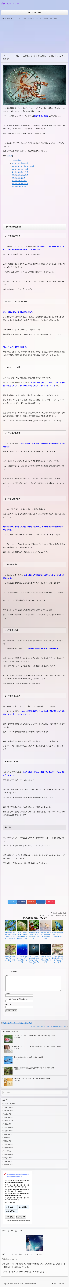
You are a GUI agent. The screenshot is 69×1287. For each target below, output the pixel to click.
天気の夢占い (8, 1124)
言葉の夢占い (8, 1161)
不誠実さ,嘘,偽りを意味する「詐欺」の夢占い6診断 (17, 1023)
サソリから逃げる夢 (20, 175)
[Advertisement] (34, 36)
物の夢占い (7, 1137)
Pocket (50, 901)
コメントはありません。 (49, 915)
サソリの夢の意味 (14, 160)
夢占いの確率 (8, 1121)
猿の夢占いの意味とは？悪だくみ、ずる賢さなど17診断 (10, 959)
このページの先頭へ (58, 1284)
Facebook (21, 901)
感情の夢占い (8, 1131)
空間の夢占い (8, 1144)
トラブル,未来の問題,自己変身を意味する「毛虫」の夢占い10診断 (57, 959)
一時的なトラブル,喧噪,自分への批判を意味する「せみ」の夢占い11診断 (10, 936)
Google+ (31, 901)
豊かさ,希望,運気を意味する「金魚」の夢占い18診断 (34, 935)
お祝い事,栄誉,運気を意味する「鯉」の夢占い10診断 (46, 959)
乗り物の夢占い (9, 1110)
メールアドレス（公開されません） (16, 999)
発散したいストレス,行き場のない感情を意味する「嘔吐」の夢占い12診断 (37, 1046)
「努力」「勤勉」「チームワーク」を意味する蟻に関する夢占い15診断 (22, 935)
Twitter (12, 901)
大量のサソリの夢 (19, 187)
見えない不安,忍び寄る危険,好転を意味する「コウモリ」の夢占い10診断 (34, 960)
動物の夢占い (11, 18)
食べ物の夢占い (9, 1164)
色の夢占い (7, 1151)
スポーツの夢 (8, 1107)
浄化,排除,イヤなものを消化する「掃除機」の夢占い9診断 (32, 1078)
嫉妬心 (60, 913)
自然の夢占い (8, 1148)
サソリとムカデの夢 (20, 169)
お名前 (7, 993)
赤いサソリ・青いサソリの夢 (23, 166)
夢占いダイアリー (10, 3)
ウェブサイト (9, 1005)
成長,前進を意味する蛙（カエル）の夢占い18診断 (57, 934)
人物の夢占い (8, 1114)
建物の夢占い (8, 1127)
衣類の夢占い (8, 1158)
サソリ (55, 913)
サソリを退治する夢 (20, 163)
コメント (8, 975)
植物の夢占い (8, 1134)
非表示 (9, 156)
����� (11, 1202)
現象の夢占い (8, 1141)
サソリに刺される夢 (20, 172)
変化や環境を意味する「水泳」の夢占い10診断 (28, 1057)
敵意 (64, 913)
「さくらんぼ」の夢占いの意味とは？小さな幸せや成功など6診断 (34, 1036)
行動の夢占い (8, 1154)
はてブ (41, 901)
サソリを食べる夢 (19, 181)
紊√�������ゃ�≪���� (19, 1220)
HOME (3, 18)
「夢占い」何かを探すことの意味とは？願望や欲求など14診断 (48, 1026)
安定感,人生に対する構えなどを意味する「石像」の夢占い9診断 (34, 1068)
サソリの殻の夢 (18, 178)
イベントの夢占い (10, 1104)
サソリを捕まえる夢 (20, 184)
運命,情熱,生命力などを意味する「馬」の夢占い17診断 (46, 935)
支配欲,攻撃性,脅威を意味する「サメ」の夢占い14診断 (22, 959)
